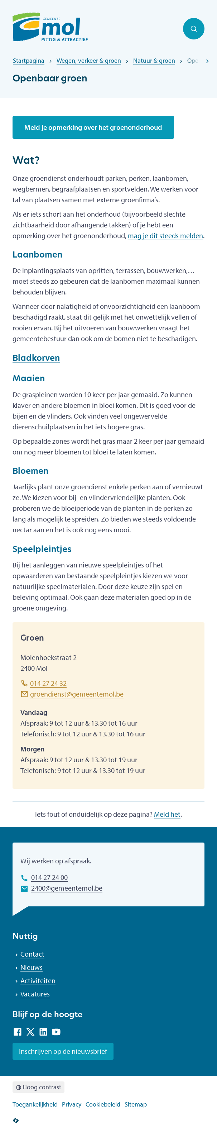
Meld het (167, 814)
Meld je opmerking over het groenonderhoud (93, 127)
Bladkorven (36, 359)
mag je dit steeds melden (165, 235)
